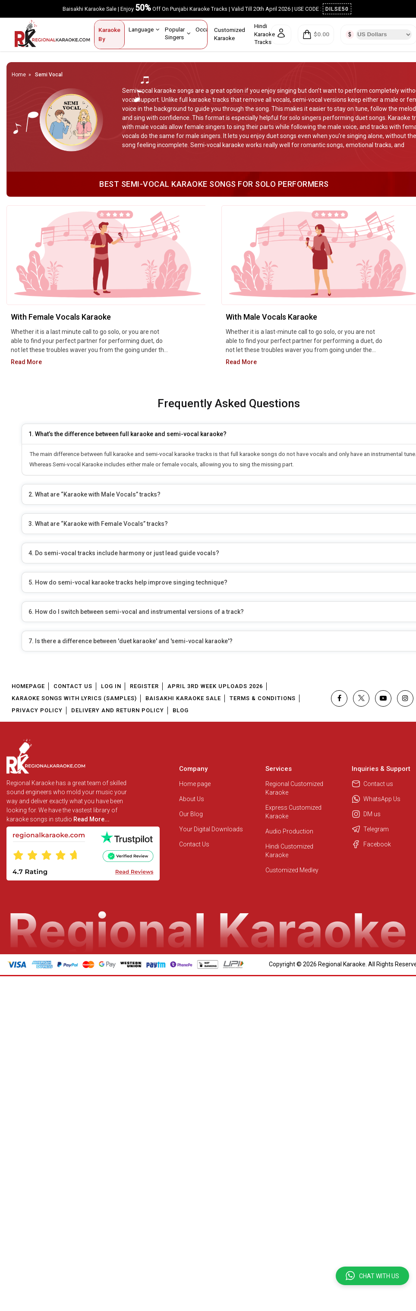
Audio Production (289, 831)
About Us (191, 798)
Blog (181, 710)
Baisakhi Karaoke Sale (183, 698)
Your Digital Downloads (211, 829)
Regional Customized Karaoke (294, 788)
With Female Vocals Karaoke (61, 316)
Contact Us (73, 686)
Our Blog (191, 814)
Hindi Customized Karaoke (289, 850)
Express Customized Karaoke (293, 812)
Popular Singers (178, 33)
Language (144, 29)
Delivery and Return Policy (117, 710)
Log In (111, 686)
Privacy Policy (37, 710)
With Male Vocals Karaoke (271, 316)
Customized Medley (292, 870)
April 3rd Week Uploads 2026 (215, 686)
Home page (195, 783)
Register (144, 686)
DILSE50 (337, 9)
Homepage (28, 686)
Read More (26, 361)
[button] (372, 1276)
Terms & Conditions (263, 698)
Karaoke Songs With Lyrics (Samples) (74, 698)
